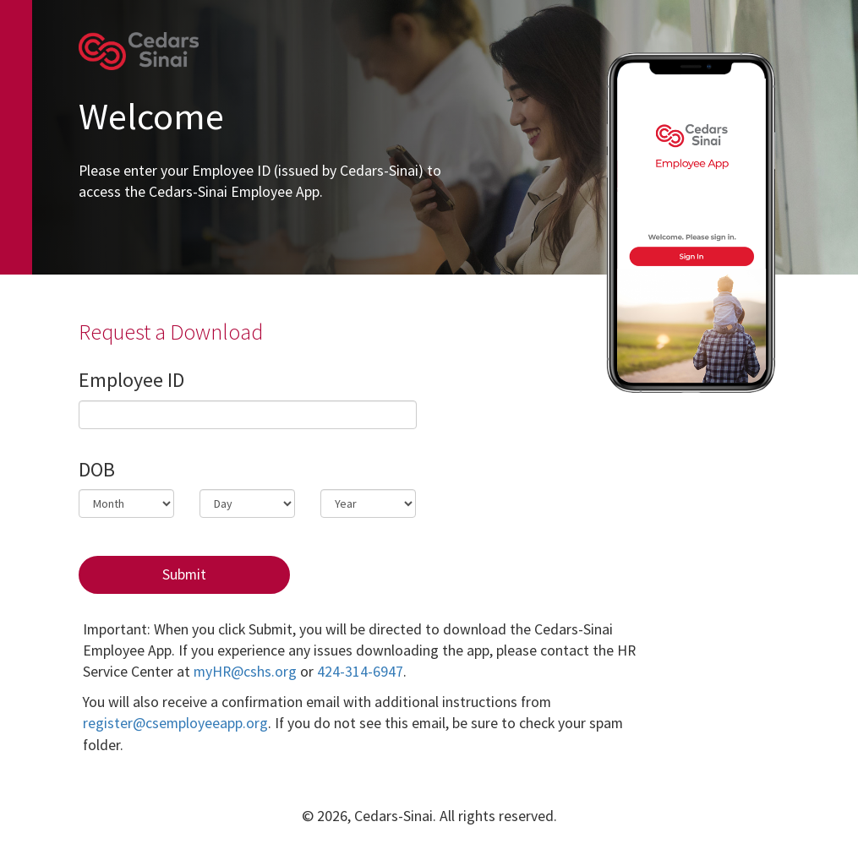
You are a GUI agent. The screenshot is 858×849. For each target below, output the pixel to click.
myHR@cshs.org (245, 671)
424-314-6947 (360, 671)
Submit (184, 574)
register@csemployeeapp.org (175, 723)
